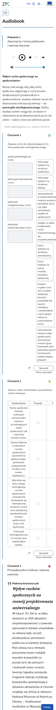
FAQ (29, 4)
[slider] (44, 67)
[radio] (18, 403)
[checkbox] (43, 57)
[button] (33, 4)
